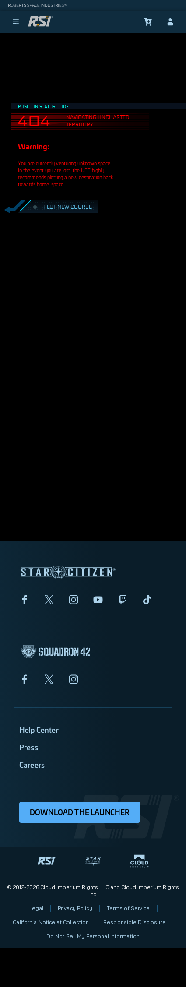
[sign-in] (170, 22)
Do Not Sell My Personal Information (93, 936)
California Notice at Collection (51, 922)
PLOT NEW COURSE (61, 206)
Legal (35, 908)
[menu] (16, 22)
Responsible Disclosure (134, 922)
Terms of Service (128, 908)
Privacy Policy (75, 908)
